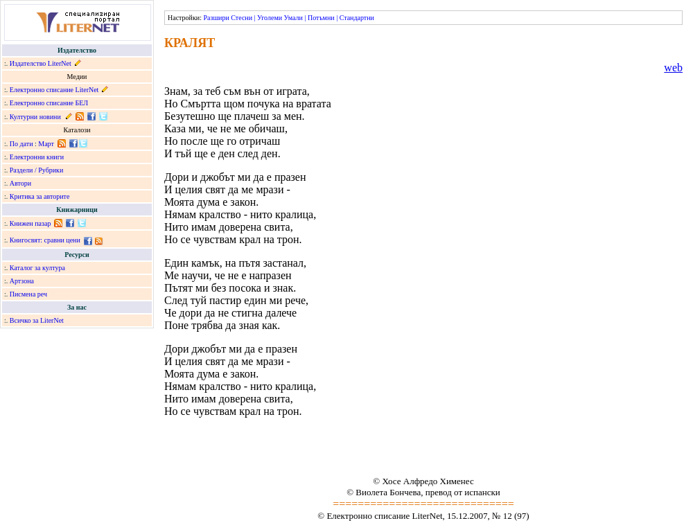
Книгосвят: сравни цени (45, 240)
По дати (21, 144)
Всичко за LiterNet (37, 320)
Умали (293, 17)
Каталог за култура (37, 268)
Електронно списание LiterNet (54, 90)
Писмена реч (28, 294)
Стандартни (357, 17)
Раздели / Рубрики (37, 170)
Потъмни (321, 17)
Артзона (22, 281)
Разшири (216, 17)
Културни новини (35, 117)
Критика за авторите (40, 196)
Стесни (241, 17)
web (673, 67)
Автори (20, 183)
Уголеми (269, 17)
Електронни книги (37, 157)
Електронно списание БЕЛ (49, 103)
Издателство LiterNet (40, 63)
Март (46, 144)
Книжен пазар (30, 223)
